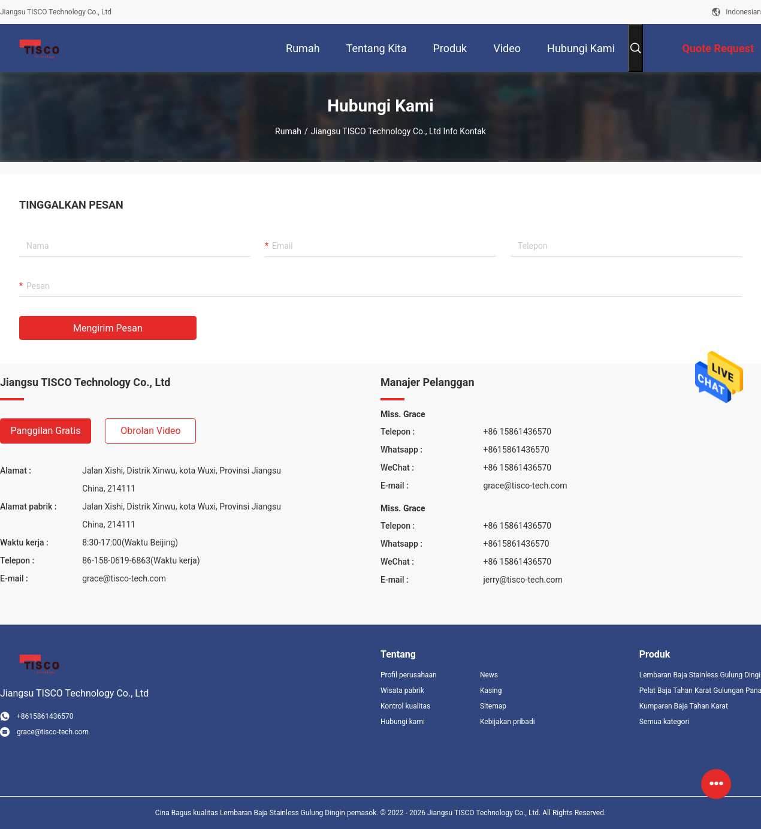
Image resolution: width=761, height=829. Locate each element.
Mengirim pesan (108, 328)
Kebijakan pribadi (507, 722)
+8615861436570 (516, 449)
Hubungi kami (402, 722)
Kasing (491, 690)
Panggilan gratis (46, 430)
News (489, 675)
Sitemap (493, 706)
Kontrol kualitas (405, 706)
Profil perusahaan (408, 675)
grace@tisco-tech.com (124, 578)
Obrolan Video (150, 430)
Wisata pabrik (402, 690)
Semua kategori (664, 722)
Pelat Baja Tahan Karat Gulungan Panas (700, 690)
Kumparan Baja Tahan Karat (683, 706)
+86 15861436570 (517, 431)
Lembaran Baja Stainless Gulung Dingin (700, 675)
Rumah (288, 131)
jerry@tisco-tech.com (522, 579)
